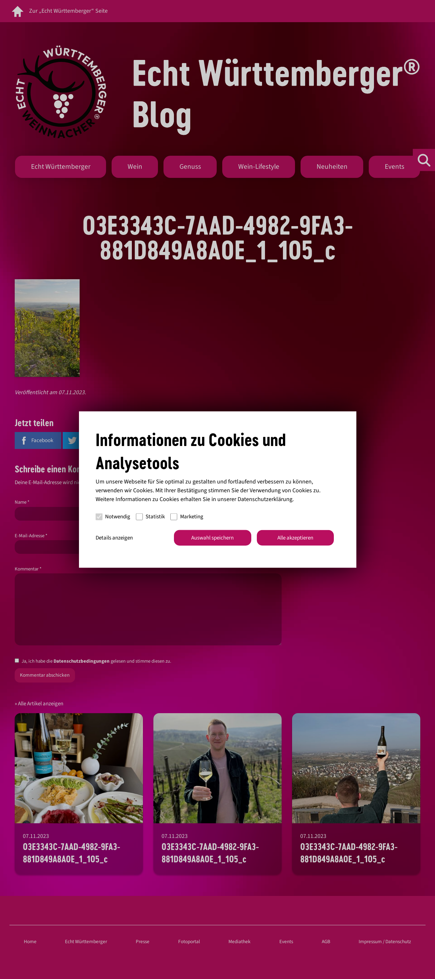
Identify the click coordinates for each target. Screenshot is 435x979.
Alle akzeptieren (295, 537)
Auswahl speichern (212, 537)
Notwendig (113, 517)
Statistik (150, 517)
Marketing (186, 517)
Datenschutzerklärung (265, 499)
